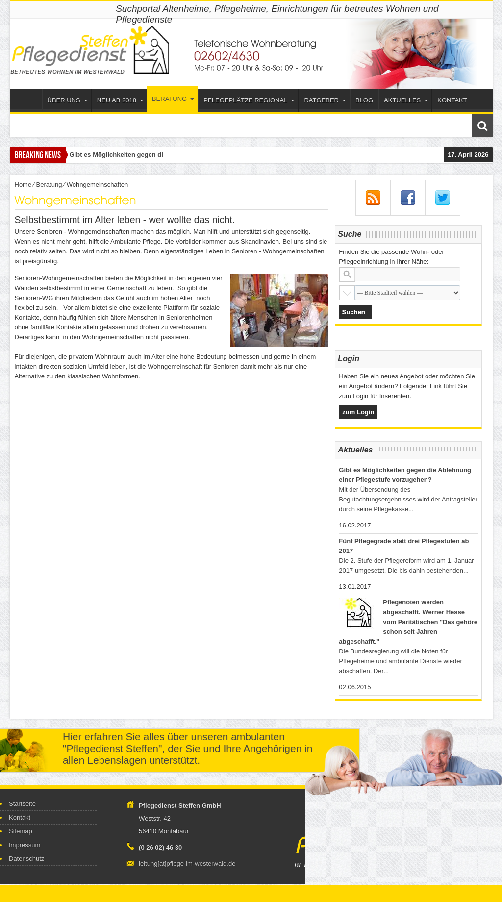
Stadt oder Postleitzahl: (347, 274)
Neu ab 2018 (120, 100)
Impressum (24, 845)
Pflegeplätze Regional (249, 100)
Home (23, 184)
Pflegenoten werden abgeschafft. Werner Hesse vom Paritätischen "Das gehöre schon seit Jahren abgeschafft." (408, 622)
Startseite (28, 101)
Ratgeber (325, 100)
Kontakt (452, 100)
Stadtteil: (347, 292)
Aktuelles (406, 100)
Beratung (173, 98)
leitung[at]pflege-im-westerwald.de (187, 863)
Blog (364, 100)
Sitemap (20, 831)
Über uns (68, 100)
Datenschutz (26, 858)
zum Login (358, 412)
